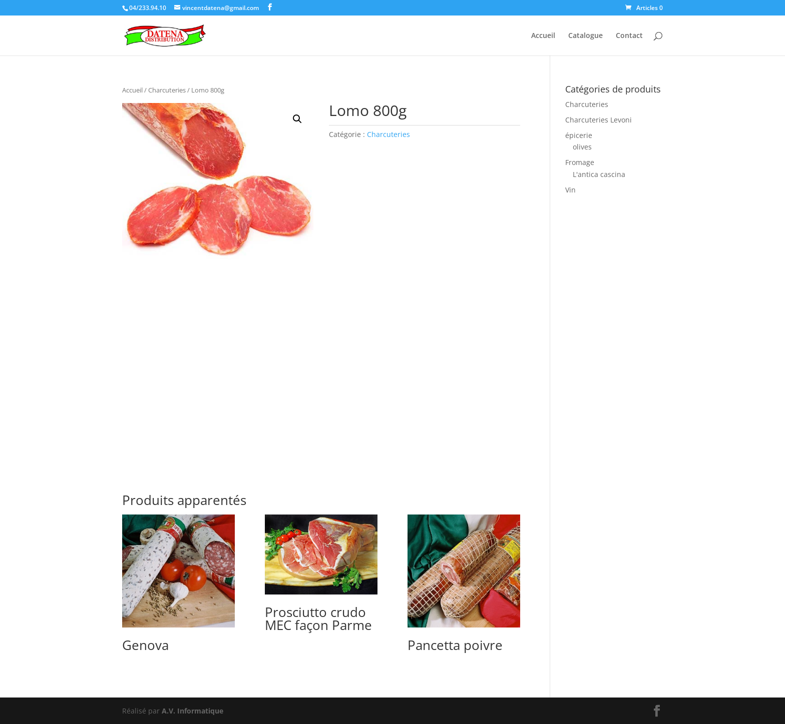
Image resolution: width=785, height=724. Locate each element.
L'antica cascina (599, 174)
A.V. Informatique (192, 711)
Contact (629, 36)
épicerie (578, 135)
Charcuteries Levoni (598, 119)
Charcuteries (167, 90)
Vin (570, 189)
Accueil (543, 36)
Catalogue (585, 36)
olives (582, 147)
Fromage (579, 162)
